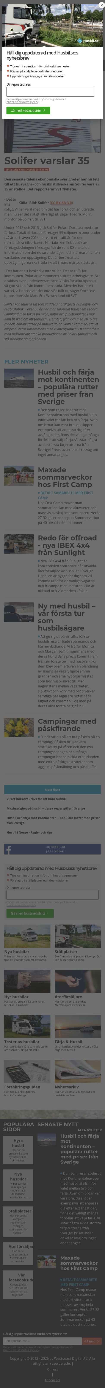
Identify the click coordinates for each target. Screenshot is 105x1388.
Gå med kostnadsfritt (28, 110)
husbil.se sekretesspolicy (22, 102)
